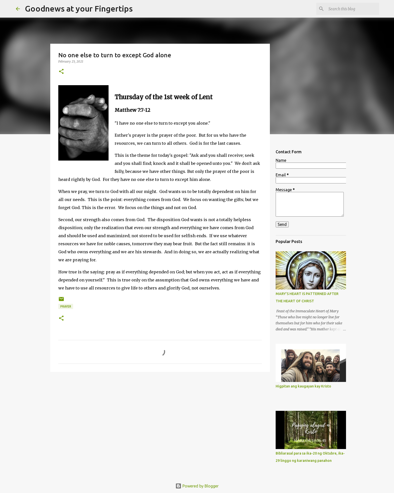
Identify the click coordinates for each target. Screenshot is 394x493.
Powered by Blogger (197, 486)
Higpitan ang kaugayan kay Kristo (303, 386)
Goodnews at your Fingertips (79, 8)
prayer (65, 306)
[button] (61, 71)
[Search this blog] (352, 9)
